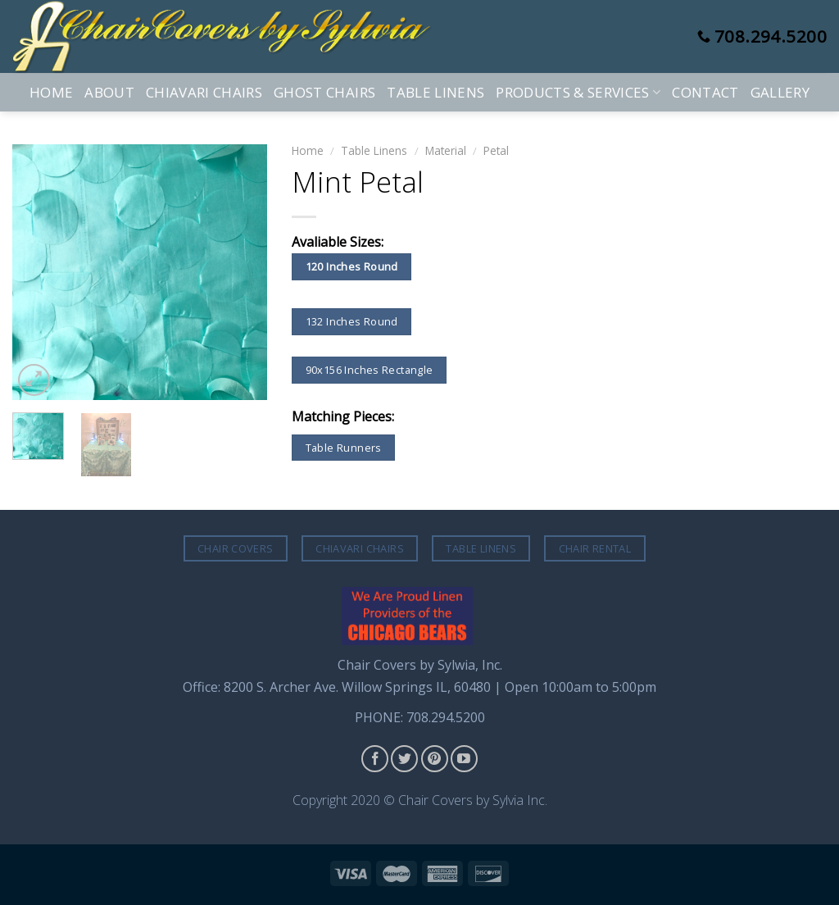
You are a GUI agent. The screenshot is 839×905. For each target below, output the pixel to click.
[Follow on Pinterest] (434, 758)
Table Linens (435, 92)
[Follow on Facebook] (374, 758)
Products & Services (578, 92)
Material (445, 150)
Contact (705, 92)
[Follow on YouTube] (464, 758)
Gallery (780, 92)
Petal (496, 150)
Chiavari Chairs (204, 92)
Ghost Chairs (324, 92)
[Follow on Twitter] (404, 758)
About (109, 92)
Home (51, 92)
